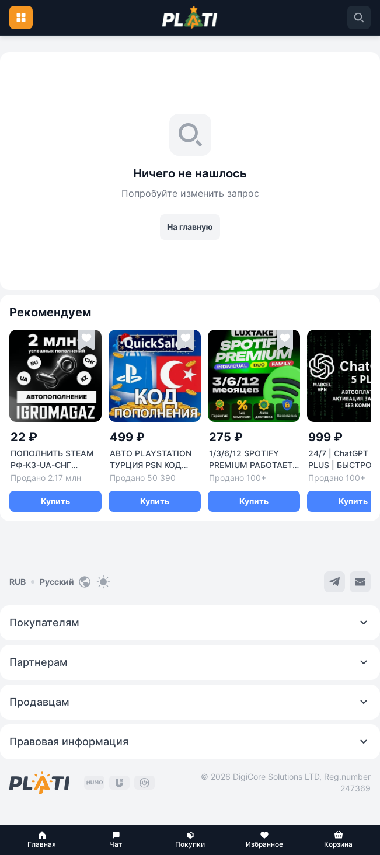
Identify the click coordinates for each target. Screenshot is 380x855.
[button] (42, 840)
